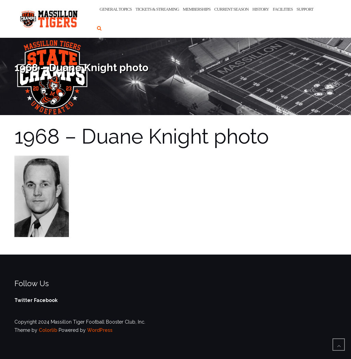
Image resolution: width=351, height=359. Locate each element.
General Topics (116, 9)
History (260, 9)
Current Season (231, 9)
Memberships (196, 9)
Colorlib (48, 330)
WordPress (99, 330)
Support (304, 9)
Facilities (283, 9)
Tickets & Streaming (157, 9)
